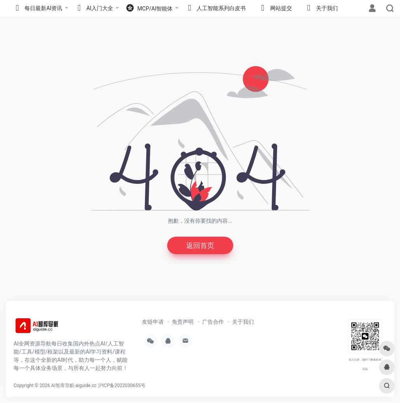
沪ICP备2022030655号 (121, 385)
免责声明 (183, 322)
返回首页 (200, 245)
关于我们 (243, 322)
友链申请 (153, 322)
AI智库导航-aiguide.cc (74, 385)
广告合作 (213, 322)
